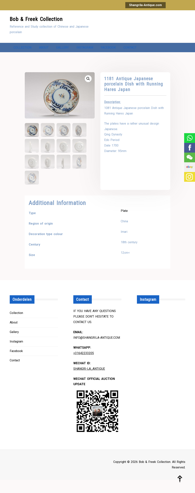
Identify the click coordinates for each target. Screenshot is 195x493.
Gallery (62, 48)
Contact (20, 60)
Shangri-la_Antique (89, 382)
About (44, 48)
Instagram (84, 48)
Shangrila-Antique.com (145, 5)
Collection (22, 48)
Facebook (108, 48)
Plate (124, 224)
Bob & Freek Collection (36, 19)
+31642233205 (83, 366)
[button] (88, 91)
